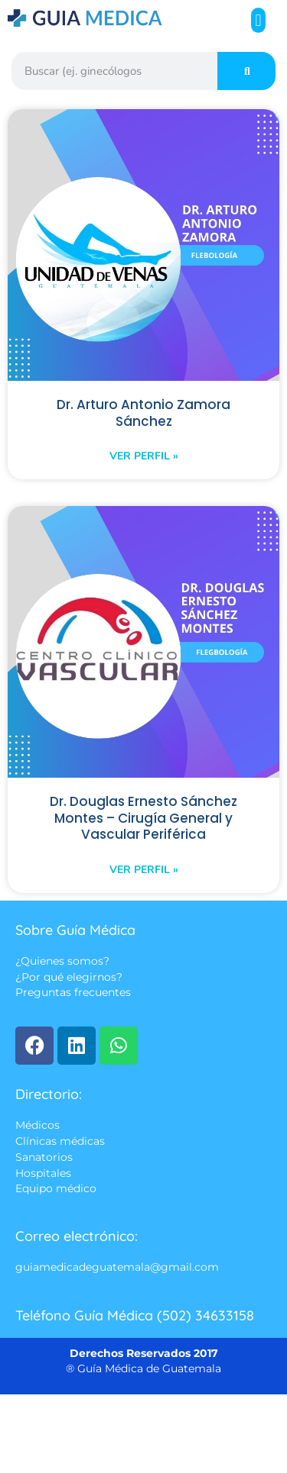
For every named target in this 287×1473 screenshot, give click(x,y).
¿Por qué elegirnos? (68, 977)
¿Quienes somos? (62, 961)
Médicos (37, 1125)
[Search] (246, 71)
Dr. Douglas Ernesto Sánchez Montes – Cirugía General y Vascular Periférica (143, 817)
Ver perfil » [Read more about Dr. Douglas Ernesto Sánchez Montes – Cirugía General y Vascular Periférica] (143, 869)
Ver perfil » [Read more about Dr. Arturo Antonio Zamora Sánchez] (143, 456)
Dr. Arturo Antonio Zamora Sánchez (143, 412)
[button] (258, 20)
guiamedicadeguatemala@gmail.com (117, 1267)
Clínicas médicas (60, 1141)
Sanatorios (44, 1158)
